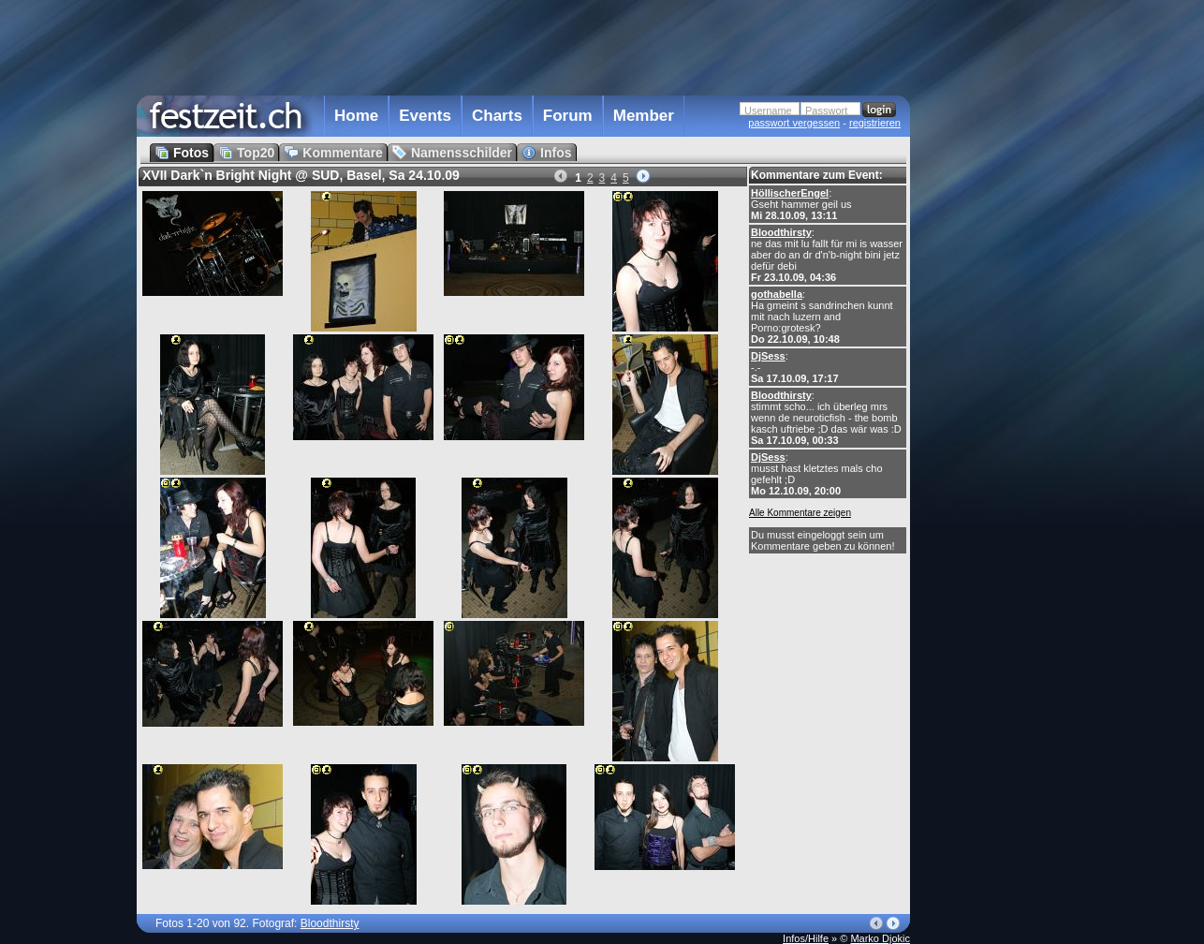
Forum (568, 116)
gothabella (776, 294)
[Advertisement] (992, 377)
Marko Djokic (880, 938)
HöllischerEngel (790, 193)
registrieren (875, 122)
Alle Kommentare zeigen (800, 513)
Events (425, 116)
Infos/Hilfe (806, 938)
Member (643, 116)
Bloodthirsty (781, 232)
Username (768, 110)
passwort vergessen (794, 122)
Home (356, 116)
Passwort (826, 110)
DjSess (768, 355)
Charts (497, 116)
